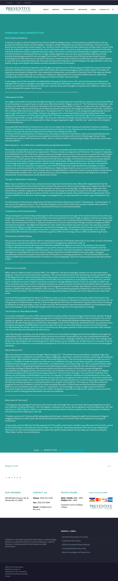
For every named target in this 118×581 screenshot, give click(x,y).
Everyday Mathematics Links (74, 548)
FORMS (93, 9)
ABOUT (46, 9)
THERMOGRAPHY (69, 9)
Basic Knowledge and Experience (76, 552)
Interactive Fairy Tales (71, 540)
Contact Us (10, 3)
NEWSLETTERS (11, 466)
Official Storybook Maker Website (76, 544)
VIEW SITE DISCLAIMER (98, 492)
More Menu (28, 3)
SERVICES (55, 9)
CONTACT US (104, 9)
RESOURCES (82, 9)
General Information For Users (75, 537)
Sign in (19, 3)
